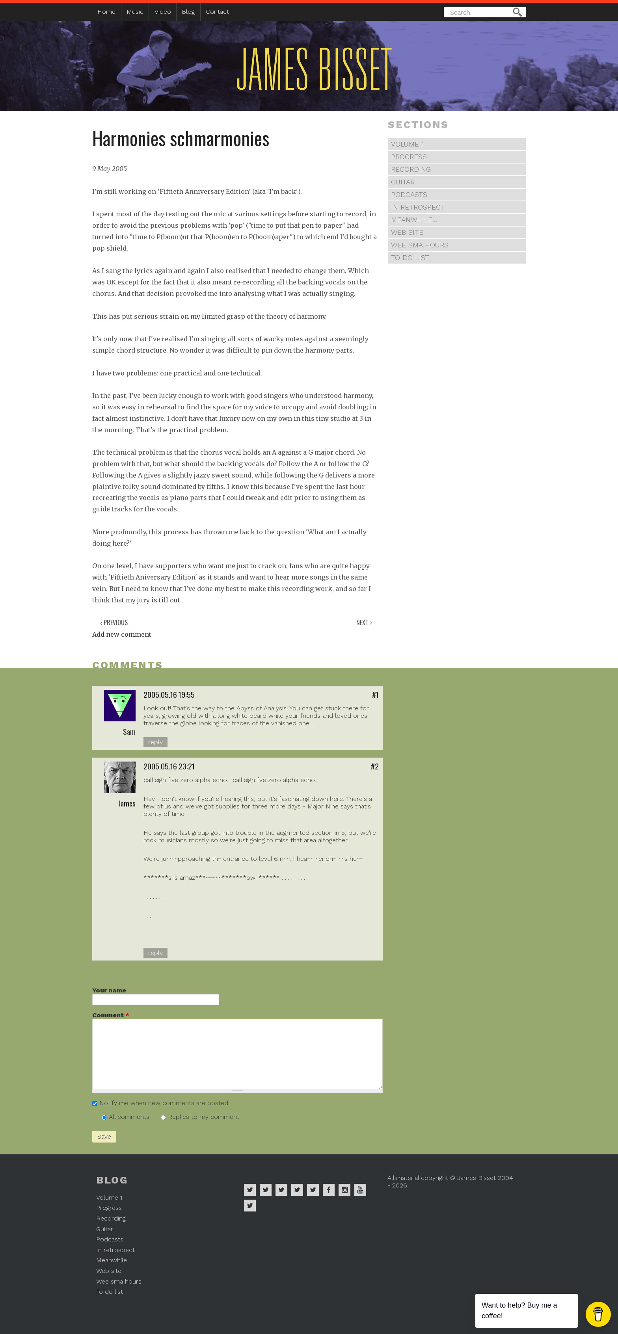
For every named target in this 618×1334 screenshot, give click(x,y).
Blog (188, 11)
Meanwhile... (414, 220)
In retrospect (418, 207)
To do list (410, 258)
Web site (407, 232)
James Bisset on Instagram (344, 1190)
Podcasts (409, 195)
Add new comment (121, 634)
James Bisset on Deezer (281, 1190)
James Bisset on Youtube (360, 1190)
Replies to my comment (203, 1116)
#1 (375, 694)
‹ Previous (114, 622)
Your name (109, 990)
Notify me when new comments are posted (163, 1103)
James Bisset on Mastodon (250, 1205)
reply (155, 742)
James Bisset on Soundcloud (297, 1190)
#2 (375, 766)
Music (135, 11)
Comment (110, 1015)
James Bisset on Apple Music (266, 1190)
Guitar (403, 182)
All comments (130, 1116)
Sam (129, 731)
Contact (217, 11)
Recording (411, 169)
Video (162, 11)
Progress (409, 157)
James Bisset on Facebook (329, 1190)
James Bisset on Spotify (250, 1190)
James (127, 803)
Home (106, 11)
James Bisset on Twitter (313, 1190)
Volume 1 (407, 144)
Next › (364, 622)
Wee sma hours (420, 245)
